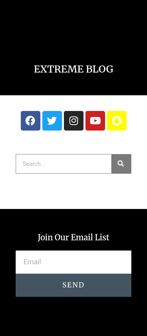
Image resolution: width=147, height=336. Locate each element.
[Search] (121, 163)
